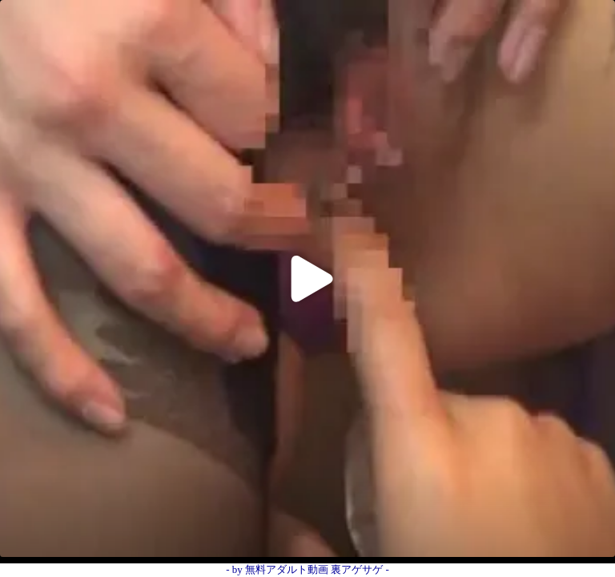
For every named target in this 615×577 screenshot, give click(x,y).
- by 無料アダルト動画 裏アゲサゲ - (307, 569)
